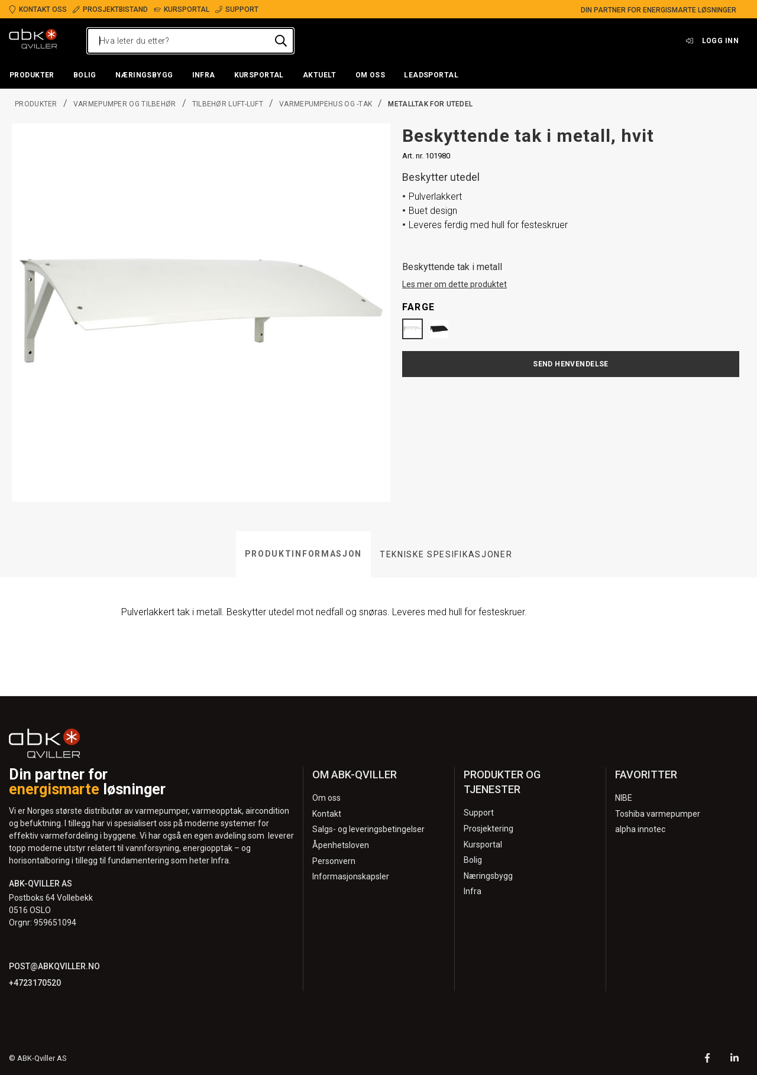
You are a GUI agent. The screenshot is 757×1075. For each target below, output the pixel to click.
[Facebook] (707, 1059)
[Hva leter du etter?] (190, 41)
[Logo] (33, 40)
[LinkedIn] (734, 1059)
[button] (32, 75)
